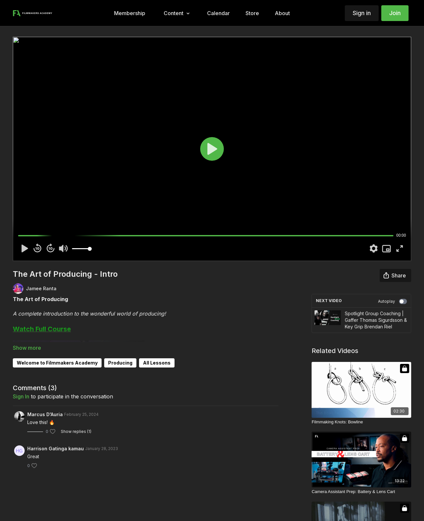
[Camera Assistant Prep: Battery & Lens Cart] (361, 491)
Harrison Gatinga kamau (55, 448)
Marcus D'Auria (45, 414)
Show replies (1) (76, 431)
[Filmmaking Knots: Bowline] (361, 422)
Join (395, 13)
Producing (120, 363)
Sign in (362, 13)
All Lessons (157, 363)
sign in (21, 396)
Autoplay (392, 301)
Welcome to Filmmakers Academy (57, 363)
